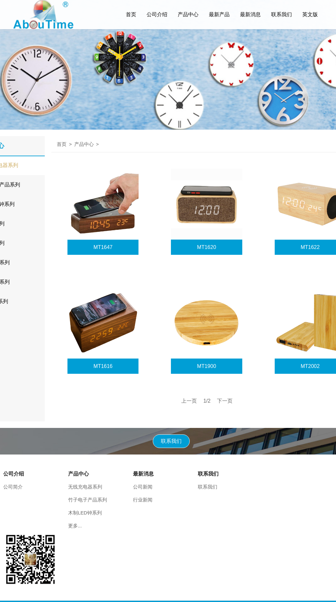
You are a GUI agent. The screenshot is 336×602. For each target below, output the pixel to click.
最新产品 (219, 14)
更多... (75, 525)
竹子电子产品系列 (87, 499)
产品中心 (188, 14)
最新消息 (250, 14)
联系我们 (281, 14)
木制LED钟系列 (85, 512)
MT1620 (206, 247)
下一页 (225, 401)
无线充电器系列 (85, 487)
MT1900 (206, 366)
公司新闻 (142, 487)
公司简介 (13, 487)
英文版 (310, 14)
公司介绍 (157, 14)
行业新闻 (142, 499)
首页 (131, 14)
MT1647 (103, 247)
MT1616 (103, 366)
